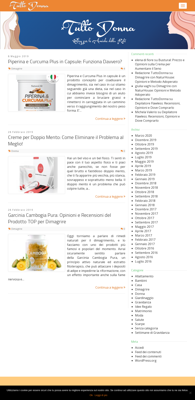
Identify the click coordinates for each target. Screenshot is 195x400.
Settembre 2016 (146, 253)
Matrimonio (143, 311)
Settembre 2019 (146, 149)
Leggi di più (101, 395)
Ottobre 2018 (144, 192)
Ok (91, 395)
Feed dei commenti (148, 356)
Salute (139, 320)
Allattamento (144, 276)
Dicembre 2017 (145, 209)
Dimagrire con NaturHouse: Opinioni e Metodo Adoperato (156, 79)
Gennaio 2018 (145, 205)
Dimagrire (16, 68)
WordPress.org (146, 360)
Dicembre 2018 (145, 183)
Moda (139, 315)
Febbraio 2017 (145, 239)
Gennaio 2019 (145, 179)
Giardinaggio (144, 298)
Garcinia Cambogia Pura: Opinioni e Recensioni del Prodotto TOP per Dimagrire (59, 218)
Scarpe (140, 324)
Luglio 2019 (143, 157)
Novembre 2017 (146, 213)
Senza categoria (146, 328)
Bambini (141, 281)
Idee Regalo (143, 307)
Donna (15, 151)
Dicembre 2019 (145, 140)
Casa (138, 285)
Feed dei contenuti (148, 352)
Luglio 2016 (143, 261)
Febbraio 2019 (145, 175)
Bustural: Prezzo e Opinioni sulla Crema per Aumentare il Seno (160, 64)
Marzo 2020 (143, 135)
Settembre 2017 (146, 222)
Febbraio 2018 (145, 201)
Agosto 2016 (144, 257)
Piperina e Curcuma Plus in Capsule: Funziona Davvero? (65, 61)
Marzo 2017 (143, 235)
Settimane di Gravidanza (152, 333)
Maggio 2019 (144, 161)
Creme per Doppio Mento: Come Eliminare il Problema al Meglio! (66, 140)
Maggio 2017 (144, 227)
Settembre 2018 (146, 196)
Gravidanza (143, 302)
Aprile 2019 (143, 166)
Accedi (139, 348)
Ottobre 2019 (144, 144)
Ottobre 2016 (144, 248)
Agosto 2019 (144, 153)
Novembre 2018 (146, 187)
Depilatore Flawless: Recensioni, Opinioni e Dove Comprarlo (157, 105)
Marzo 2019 (143, 170)
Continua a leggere (110, 119)
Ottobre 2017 (144, 218)
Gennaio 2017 (145, 244)
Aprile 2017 (143, 231)
